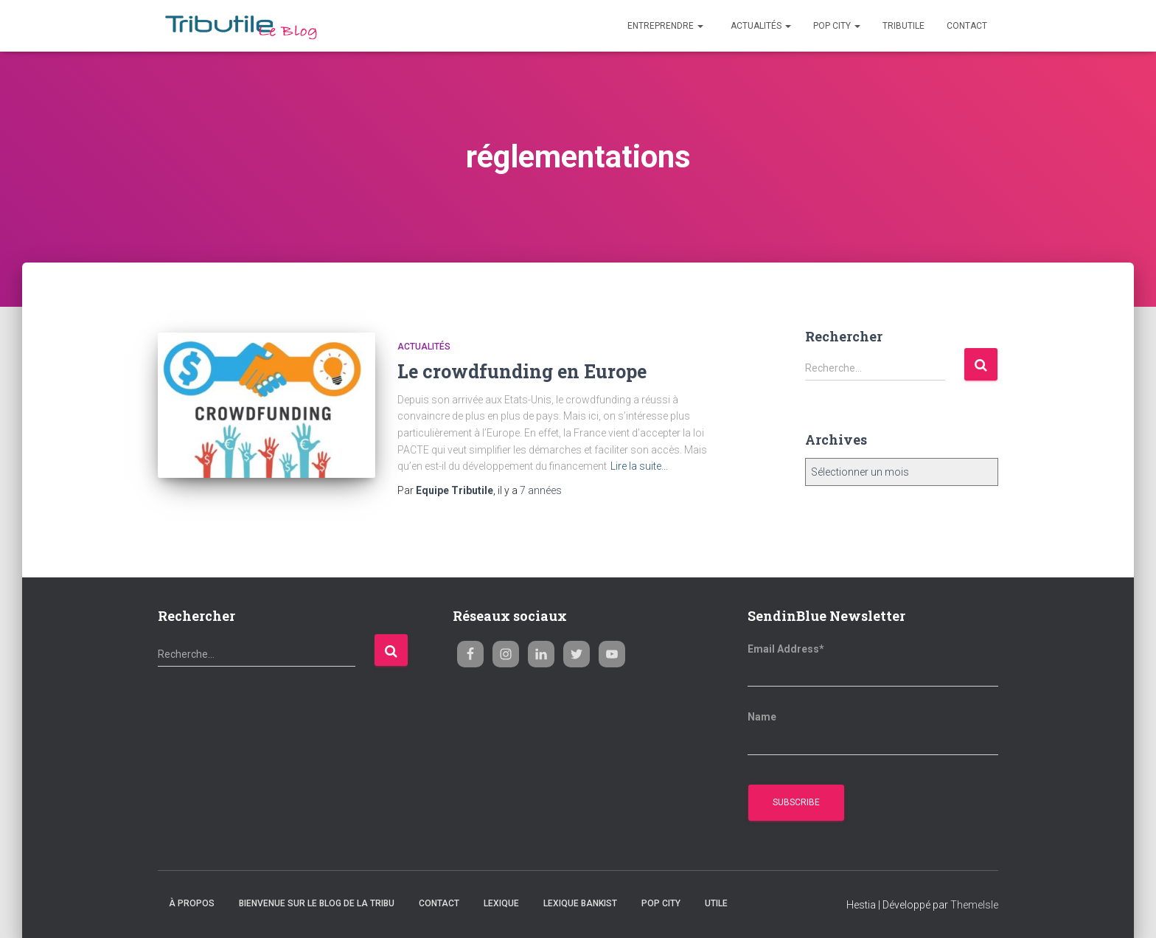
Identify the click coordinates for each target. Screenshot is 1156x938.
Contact (967, 26)
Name (762, 717)
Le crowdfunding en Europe (522, 371)
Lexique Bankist (580, 903)
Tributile (903, 26)
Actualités (759, 26)
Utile (716, 903)
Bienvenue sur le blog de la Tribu (316, 903)
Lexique (501, 903)
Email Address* (786, 649)
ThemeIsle (974, 905)
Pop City (836, 26)
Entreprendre (664, 26)
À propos (192, 903)
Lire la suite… (639, 466)
